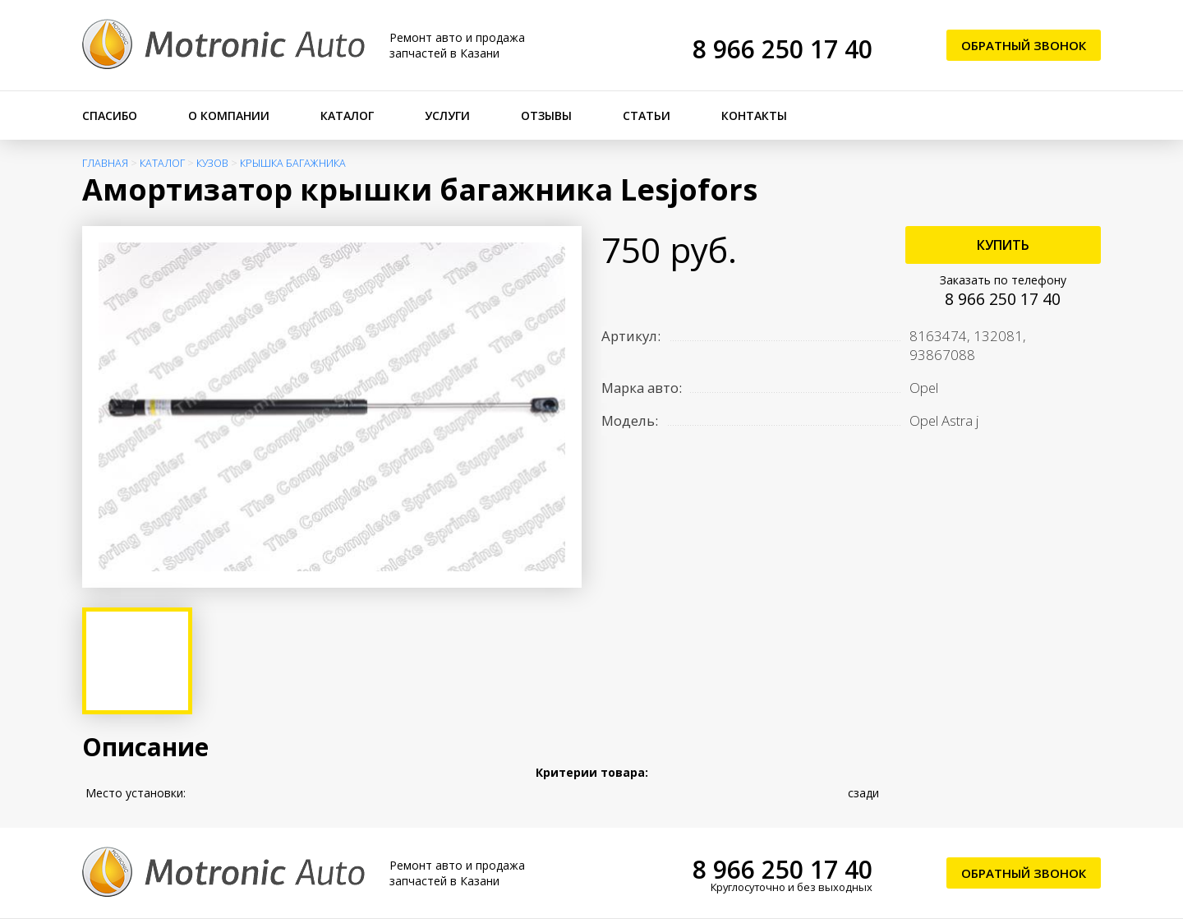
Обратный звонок (1023, 45)
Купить (1003, 245)
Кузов (212, 163)
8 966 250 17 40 (782, 49)
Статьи (646, 115)
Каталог (347, 115)
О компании (228, 115)
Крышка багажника (293, 163)
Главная (105, 163)
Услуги (447, 115)
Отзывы (546, 115)
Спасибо (109, 115)
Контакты (754, 115)
